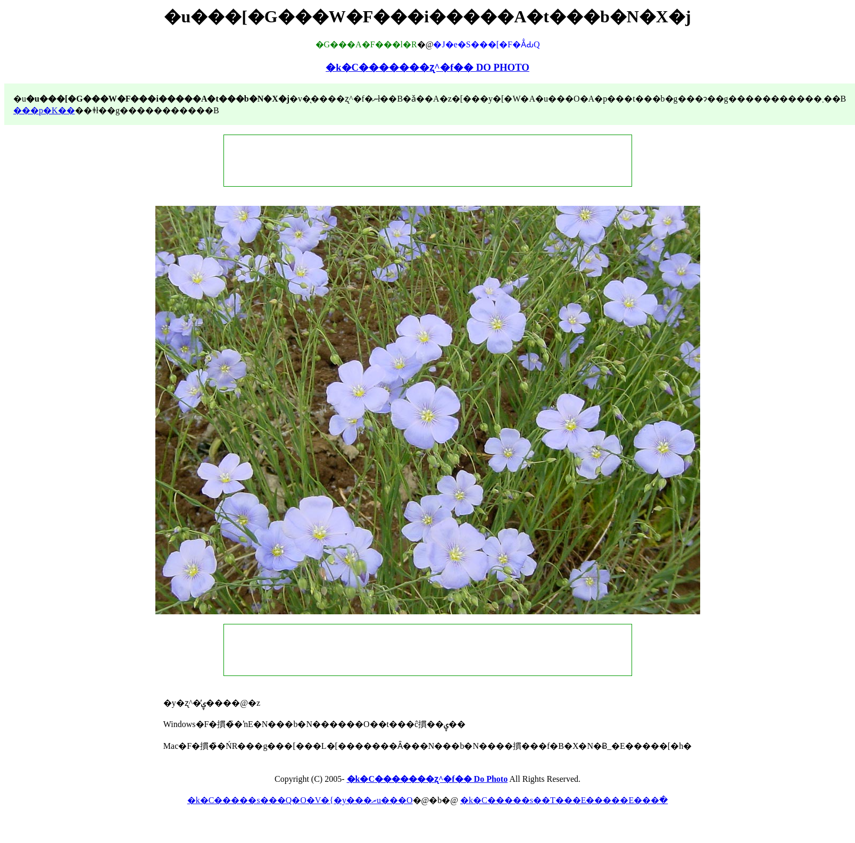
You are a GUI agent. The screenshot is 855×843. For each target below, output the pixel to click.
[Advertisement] (427, 161)
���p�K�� (44, 110)
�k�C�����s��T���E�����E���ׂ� (564, 800)
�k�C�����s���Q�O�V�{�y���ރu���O (300, 800)
